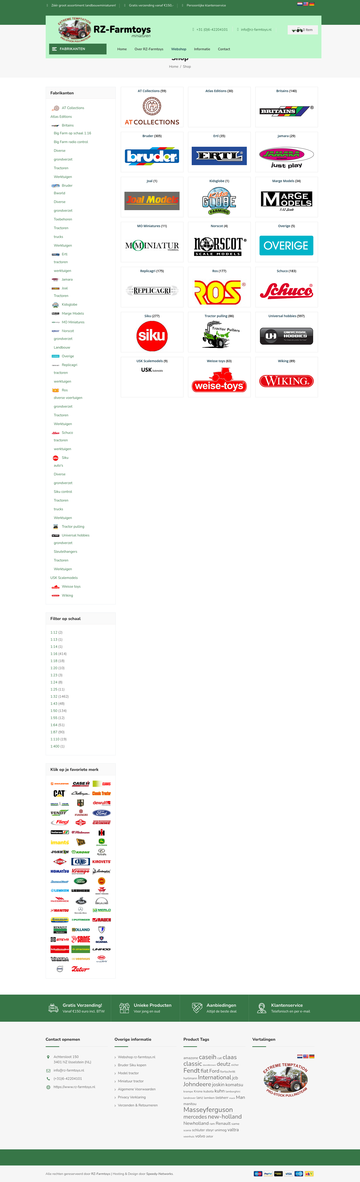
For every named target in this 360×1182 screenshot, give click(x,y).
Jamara (62, 279)
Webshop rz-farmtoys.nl (136, 1057)
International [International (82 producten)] (214, 1077)
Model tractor (128, 1073)
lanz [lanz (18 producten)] (200, 1097)
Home (122, 49)
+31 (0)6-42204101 (210, 29)
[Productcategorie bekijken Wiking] (286, 377)
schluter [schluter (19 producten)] (198, 1130)
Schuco (62, 433)
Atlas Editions (61, 116)
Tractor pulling (67, 527)
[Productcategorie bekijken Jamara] (286, 152)
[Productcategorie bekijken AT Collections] (152, 107)
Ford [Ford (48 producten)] (214, 1071)
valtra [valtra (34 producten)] (233, 1130)
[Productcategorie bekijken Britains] (286, 107)
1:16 (54, 654)
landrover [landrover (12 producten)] (189, 1098)
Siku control (63, 491)
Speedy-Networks (159, 1174)
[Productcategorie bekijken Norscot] (219, 242)
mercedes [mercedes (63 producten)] (195, 1116)
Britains (62, 125)
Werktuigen (63, 177)
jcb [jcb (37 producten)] (235, 1078)
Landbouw (62, 347)
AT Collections (67, 108)
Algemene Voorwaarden (137, 1089)
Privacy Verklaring (132, 1097)
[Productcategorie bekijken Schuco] (286, 287)
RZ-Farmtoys (100, 1174)
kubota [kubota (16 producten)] (208, 1091)
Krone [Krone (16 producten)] (198, 1091)
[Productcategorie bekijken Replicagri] (152, 287)
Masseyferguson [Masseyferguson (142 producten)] (208, 1109)
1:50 (54, 710)
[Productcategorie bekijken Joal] (152, 197)
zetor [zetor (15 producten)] (209, 1136)
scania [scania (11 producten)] (187, 1130)
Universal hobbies (70, 535)
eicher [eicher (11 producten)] (235, 1065)
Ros (59, 390)
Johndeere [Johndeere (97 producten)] (197, 1084)
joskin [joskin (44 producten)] (218, 1084)
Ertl (59, 254)
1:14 (54, 646)
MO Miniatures (68, 322)
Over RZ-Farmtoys (149, 49)
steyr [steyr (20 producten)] (210, 1130)
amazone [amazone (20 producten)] (190, 1058)
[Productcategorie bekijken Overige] (286, 242)
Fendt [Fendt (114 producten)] (191, 1070)
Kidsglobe (64, 304)
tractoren (61, 262)
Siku (60, 458)
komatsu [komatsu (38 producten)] (234, 1085)
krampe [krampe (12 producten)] (188, 1091)
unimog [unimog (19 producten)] (221, 1130)
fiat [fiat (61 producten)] (204, 1071)
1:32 (54, 696)
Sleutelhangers (65, 551)
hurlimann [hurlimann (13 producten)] (190, 1078)
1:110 (55, 739)
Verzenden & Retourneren (138, 1105)
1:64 (54, 725)
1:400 (55, 746)
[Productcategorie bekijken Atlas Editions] (219, 91)
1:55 (54, 718)
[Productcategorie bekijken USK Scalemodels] (152, 365)
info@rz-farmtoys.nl (254, 29)
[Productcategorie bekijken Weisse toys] (219, 377)
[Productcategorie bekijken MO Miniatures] (152, 242)
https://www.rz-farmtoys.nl (74, 1087)
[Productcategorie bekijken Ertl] (219, 152)
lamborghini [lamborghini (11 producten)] (232, 1091)
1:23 (54, 675)
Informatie (202, 49)
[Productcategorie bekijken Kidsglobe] (219, 197)
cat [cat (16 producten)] (219, 1058)
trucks (58, 236)
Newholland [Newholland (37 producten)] (196, 1123)
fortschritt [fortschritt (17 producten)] (227, 1071)
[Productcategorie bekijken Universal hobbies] (286, 332)
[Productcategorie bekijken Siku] (152, 332)
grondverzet (63, 159)
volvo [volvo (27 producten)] (200, 1136)
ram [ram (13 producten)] (212, 1124)
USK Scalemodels (64, 577)
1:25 (54, 689)
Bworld (59, 193)
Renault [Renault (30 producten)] (223, 1123)
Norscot (62, 331)
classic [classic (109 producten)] (192, 1063)
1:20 (54, 668)
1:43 (54, 703)
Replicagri (64, 365)
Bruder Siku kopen (132, 1065)
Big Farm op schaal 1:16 (72, 133)
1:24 (54, 682)
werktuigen (62, 270)
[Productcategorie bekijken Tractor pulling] (219, 332)
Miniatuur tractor (131, 1081)
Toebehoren (63, 219)
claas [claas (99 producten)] (230, 1057)
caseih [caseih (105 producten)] (207, 1057)
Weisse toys (66, 587)
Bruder (62, 186)
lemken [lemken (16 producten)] (209, 1097)
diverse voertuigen (68, 397)
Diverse (60, 150)
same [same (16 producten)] (235, 1123)
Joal (59, 288)
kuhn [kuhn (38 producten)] (219, 1091)
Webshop (178, 49)
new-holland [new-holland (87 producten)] (225, 1117)
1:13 (54, 639)
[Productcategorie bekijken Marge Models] (286, 197)
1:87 (54, 732)
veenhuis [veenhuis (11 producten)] (188, 1136)
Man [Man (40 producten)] (240, 1097)
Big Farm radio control (71, 142)
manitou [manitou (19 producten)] (190, 1103)
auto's (58, 465)
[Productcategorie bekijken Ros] (219, 287)
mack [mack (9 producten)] (232, 1098)
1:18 (54, 661)
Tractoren (61, 168)
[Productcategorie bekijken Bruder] (152, 152)
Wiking (62, 595)
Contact (224, 49)
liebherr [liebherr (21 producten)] (222, 1097)
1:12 (54, 632)
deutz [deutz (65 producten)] (223, 1064)
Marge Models (67, 313)
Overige (62, 356)
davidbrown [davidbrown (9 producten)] (209, 1065)
